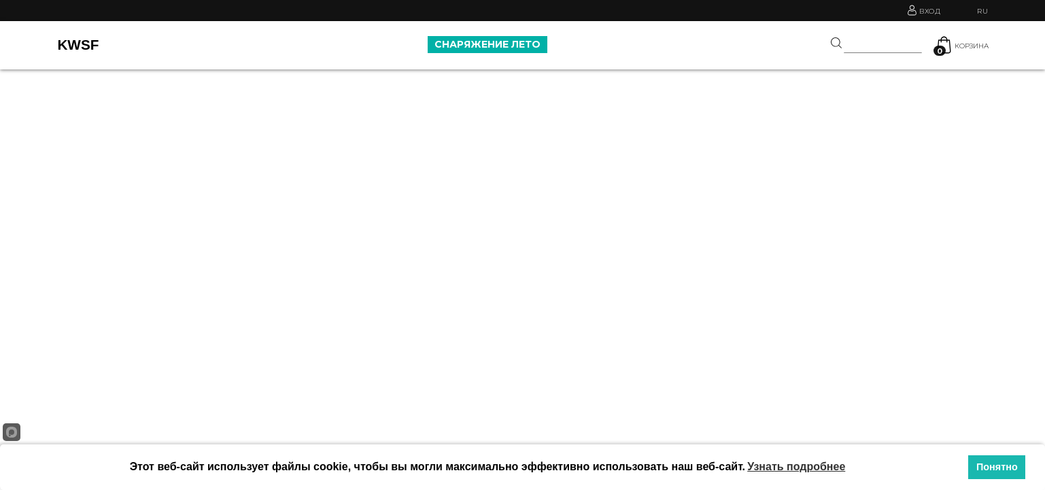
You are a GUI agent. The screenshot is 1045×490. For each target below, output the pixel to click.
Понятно (997, 466)
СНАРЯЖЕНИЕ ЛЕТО (487, 44)
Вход (931, 10)
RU (982, 11)
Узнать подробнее (796, 466)
